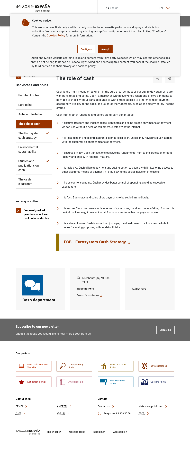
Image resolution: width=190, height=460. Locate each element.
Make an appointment (153, 406)
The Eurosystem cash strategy (29, 135)
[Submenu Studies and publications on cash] (47, 161)
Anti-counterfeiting (30, 114)
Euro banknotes (28, 95)
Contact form (139, 289)
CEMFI (22, 406)
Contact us (106, 406)
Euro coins (25, 105)
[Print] (170, 78)
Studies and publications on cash (28, 165)
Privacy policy (53, 432)
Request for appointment (89, 295)
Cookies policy (77, 432)
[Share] (157, 78)
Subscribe (165, 330)
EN (163, 8)
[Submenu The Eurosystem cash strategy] (47, 133)
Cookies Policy (56, 35)
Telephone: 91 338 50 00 (114, 414)
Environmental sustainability (28, 149)
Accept (105, 49)
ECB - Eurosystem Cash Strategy (97, 242)
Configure (86, 49)
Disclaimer (99, 432)
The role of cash (29, 124)
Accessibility (120, 432)
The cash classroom (25, 182)
